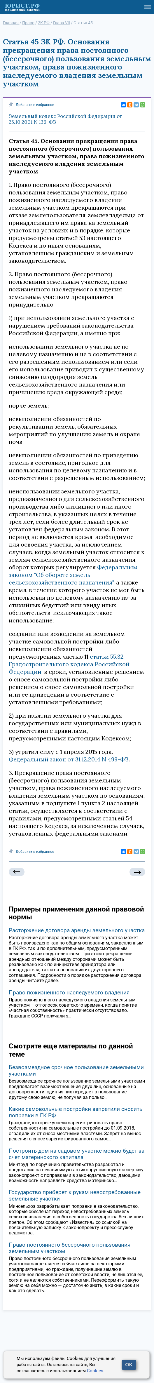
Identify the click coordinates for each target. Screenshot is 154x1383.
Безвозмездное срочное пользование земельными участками (76, 1070)
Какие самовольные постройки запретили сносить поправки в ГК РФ (75, 1112)
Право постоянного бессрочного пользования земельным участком (69, 1248)
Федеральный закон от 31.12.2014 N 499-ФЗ (69, 759)
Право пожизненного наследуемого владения (69, 992)
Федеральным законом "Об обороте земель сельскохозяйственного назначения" (73, 574)
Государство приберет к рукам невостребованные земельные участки (75, 1195)
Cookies (95, 1370)
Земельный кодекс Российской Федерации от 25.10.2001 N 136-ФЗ (65, 119)
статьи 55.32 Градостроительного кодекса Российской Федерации (69, 664)
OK (129, 1365)
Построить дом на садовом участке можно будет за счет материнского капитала (76, 1154)
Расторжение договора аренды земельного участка (77, 930)
